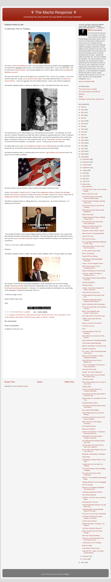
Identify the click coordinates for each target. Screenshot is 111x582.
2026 (82, 107)
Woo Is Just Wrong (88, 253)
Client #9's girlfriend (20, 66)
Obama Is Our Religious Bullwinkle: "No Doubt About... (93, 488)
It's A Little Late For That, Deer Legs (93, 316)
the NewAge (65, 192)
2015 (82, 137)
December (86, 159)
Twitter (81, 96)
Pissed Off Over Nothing (89, 256)
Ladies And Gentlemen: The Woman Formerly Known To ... (93, 432)
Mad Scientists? (87, 186)
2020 (82, 123)
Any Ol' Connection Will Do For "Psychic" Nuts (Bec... (92, 390)
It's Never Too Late (88, 326)
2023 (82, 115)
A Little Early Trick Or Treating (91, 542)
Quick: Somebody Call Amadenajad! (93, 304)
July (84, 173)
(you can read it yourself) (23, 238)
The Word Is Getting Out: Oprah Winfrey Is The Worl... (92, 517)
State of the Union (88, 214)
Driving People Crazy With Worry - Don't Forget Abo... (93, 222)
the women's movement (19, 194)
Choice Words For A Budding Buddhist (94, 340)
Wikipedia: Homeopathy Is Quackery (93, 454)
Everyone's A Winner (88, 429)
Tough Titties (86, 457)
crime (56, 315)
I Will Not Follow (87, 285)
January (85, 559)
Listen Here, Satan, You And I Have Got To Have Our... (93, 247)
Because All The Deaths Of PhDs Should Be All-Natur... (92, 356)
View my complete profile (86, 81)
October (85, 165)
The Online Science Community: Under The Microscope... (92, 197)
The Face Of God (87, 379)
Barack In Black (87, 545)
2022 (82, 118)
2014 (82, 140)
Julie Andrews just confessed (55, 152)
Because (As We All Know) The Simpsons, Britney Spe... (92, 227)
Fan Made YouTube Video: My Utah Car (91, 99)
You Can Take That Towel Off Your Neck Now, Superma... (93, 446)
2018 (82, 129)
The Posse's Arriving (88, 239)
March (85, 184)
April (84, 181)
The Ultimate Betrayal (89, 495)
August (85, 170)
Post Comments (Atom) (20, 386)
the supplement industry (46, 192)
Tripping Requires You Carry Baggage (94, 482)
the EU (28, 192)
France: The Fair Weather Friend (92, 263)
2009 (82, 154)
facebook (81, 94)
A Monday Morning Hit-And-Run (92, 492)
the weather (15, 192)
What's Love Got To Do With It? (92, 323)
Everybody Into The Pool (90, 502)
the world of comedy (41, 194)
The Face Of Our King (89, 369)
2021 (82, 121)
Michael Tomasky (30, 317)
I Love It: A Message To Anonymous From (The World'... (93, 365)
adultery (12, 315)
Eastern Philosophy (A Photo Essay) (93, 271)
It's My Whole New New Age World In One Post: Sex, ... (94, 394)
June (84, 176)
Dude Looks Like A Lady (89, 194)
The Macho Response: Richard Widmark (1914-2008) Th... (92, 300)
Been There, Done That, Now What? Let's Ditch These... (93, 375)
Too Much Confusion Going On (92, 528)
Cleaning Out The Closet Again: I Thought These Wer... (92, 437)
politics (38, 317)
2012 (82, 146)
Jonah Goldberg (10, 317)
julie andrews (19, 317)
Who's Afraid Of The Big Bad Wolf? (93, 233)
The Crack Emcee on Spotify (88, 89)
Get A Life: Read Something (91, 535)
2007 (82, 562)
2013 (82, 143)
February (86, 556)
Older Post (69, 382)
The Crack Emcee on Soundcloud (89, 91)
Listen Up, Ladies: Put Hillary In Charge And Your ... (92, 274)
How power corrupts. (54, 139)
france (68, 315)
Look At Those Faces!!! (89, 521)
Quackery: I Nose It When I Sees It (93, 230)
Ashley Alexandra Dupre (33, 315)
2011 (82, 148)
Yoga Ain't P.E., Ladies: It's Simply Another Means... (93, 551)
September (86, 167)
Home (39, 382)
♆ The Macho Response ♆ (41, 12)
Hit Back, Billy (86, 386)
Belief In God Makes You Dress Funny (94, 346)
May (84, 178)
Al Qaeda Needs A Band (90, 403)
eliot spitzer (62, 315)
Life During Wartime (88, 282)
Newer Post (10, 382)
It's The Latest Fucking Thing (91, 251)
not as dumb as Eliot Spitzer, (33, 79)
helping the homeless (12, 197)
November (86, 162)
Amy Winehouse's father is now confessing (39, 146)
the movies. (59, 194)
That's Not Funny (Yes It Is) (90, 292)
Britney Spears (20, 70)
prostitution (44, 317)
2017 (82, 132)
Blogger (66, 574)
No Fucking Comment (89, 426)
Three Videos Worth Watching (91, 343)
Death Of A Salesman (89, 349)
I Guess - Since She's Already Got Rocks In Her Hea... (93, 288)
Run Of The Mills (87, 485)
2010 (82, 151)
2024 (82, 112)
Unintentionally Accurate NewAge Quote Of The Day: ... (92, 510)
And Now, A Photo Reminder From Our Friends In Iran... (93, 539)
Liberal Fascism (54, 234)
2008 (82, 157)
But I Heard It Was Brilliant (90, 410)
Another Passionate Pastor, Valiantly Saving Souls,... (93, 218)
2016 (82, 134)
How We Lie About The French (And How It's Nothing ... (93, 418)
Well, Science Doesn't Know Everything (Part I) (91, 267)
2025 (82, 110)
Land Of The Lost (87, 236)
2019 (82, 126)
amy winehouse (20, 315)
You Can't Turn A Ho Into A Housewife (94, 514)
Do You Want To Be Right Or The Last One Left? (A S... (94, 450)
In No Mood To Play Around (90, 548)
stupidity (51, 317)
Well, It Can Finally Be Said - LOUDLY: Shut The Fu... (91, 312)
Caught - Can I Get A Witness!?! (92, 372)
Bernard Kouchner (17, 286)
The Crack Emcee (96, 30)
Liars (83, 328)
